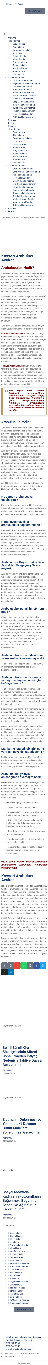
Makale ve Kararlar (16, 77)
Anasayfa (12, 38)
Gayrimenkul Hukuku (22, 50)
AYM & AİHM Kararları (23, 117)
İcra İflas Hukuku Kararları (24, 95)
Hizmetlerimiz (14, 41)
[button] (5, 34)
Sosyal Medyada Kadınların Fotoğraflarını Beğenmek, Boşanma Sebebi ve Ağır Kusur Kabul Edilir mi (22, 1200)
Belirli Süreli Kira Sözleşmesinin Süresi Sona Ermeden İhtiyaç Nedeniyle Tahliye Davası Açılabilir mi (22, 1056)
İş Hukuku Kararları (21, 89)
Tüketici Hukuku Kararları (24, 108)
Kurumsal (12, 120)
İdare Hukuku (19, 71)
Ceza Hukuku (19, 44)
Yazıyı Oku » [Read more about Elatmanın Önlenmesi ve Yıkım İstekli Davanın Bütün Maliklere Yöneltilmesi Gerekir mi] (8, 1138)
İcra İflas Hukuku (20, 68)
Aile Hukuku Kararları (22, 86)
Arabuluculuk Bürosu (18, 1266)
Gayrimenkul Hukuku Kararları (26, 83)
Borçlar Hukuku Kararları (24, 102)
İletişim (11, 123)
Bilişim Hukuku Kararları (24, 92)
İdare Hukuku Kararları (23, 114)
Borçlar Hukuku (20, 62)
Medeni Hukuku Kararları (24, 111)
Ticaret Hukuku (20, 65)
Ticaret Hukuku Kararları (24, 105)
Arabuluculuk (19, 74)
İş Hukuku (17, 53)
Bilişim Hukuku (19, 56)
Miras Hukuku (19, 59)
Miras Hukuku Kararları (23, 99)
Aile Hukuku (18, 47)
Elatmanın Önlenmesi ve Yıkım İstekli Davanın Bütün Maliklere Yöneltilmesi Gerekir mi (22, 1125)
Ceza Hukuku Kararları (23, 80)
